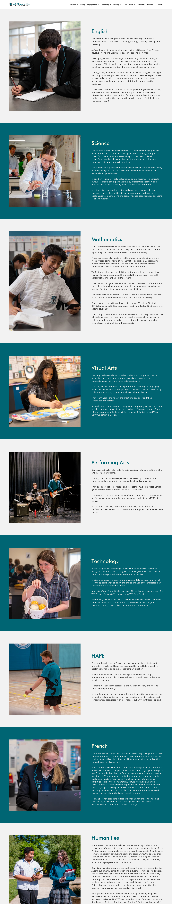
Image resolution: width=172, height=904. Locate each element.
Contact (160, 4)
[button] (84, 5)
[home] (18, 4)
